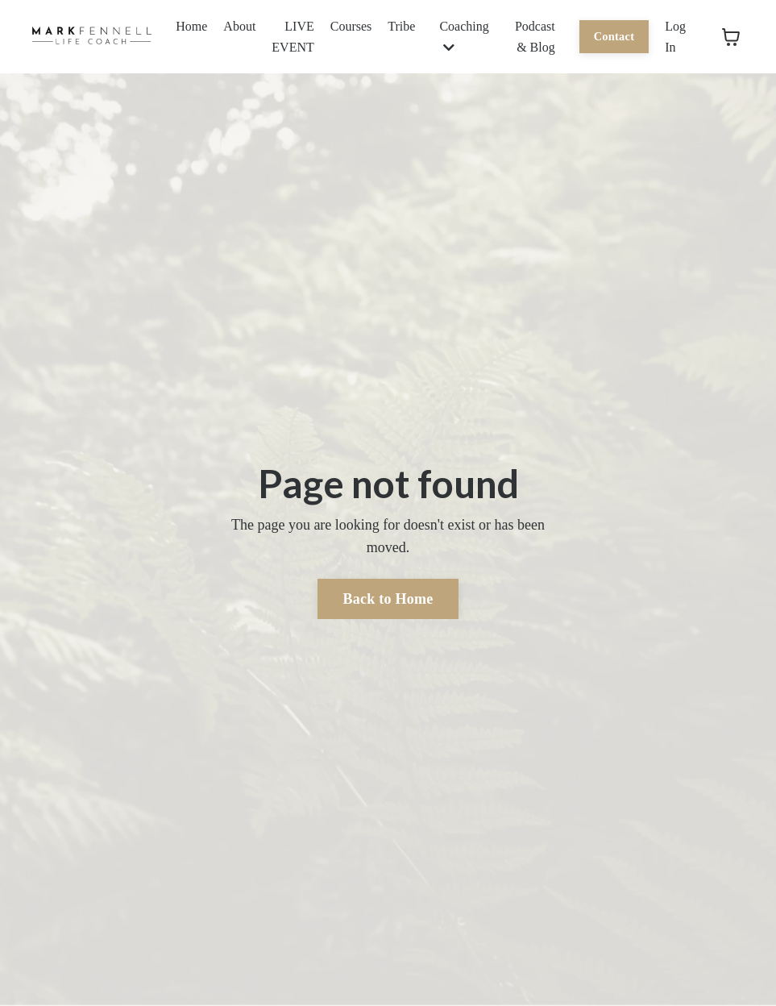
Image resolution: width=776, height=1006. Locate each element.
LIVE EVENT (292, 36)
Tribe (401, 26)
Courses (351, 26)
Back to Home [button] (388, 599)
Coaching (463, 36)
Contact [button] (614, 36)
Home (191, 26)
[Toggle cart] (731, 37)
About (239, 26)
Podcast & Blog (535, 36)
